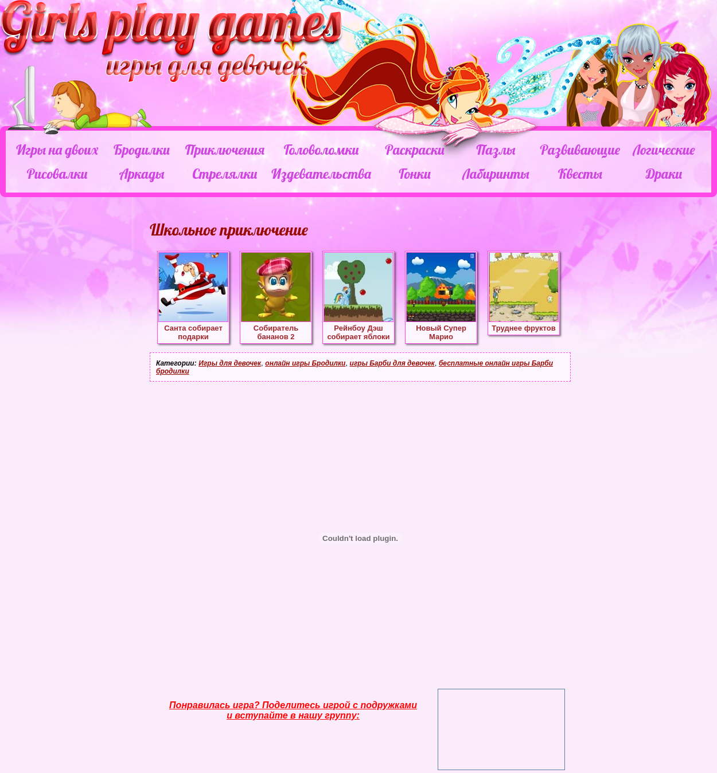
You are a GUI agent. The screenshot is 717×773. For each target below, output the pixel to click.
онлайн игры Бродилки (305, 363)
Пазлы (495, 149)
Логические (664, 149)
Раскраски (415, 149)
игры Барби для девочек (392, 363)
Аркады (142, 173)
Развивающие (579, 149)
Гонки (414, 173)
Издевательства (321, 173)
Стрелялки (224, 173)
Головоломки (321, 149)
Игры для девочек (229, 363)
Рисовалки (57, 173)
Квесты (580, 173)
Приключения (224, 149)
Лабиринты (495, 173)
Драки (664, 173)
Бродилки (142, 149)
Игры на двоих (57, 149)
